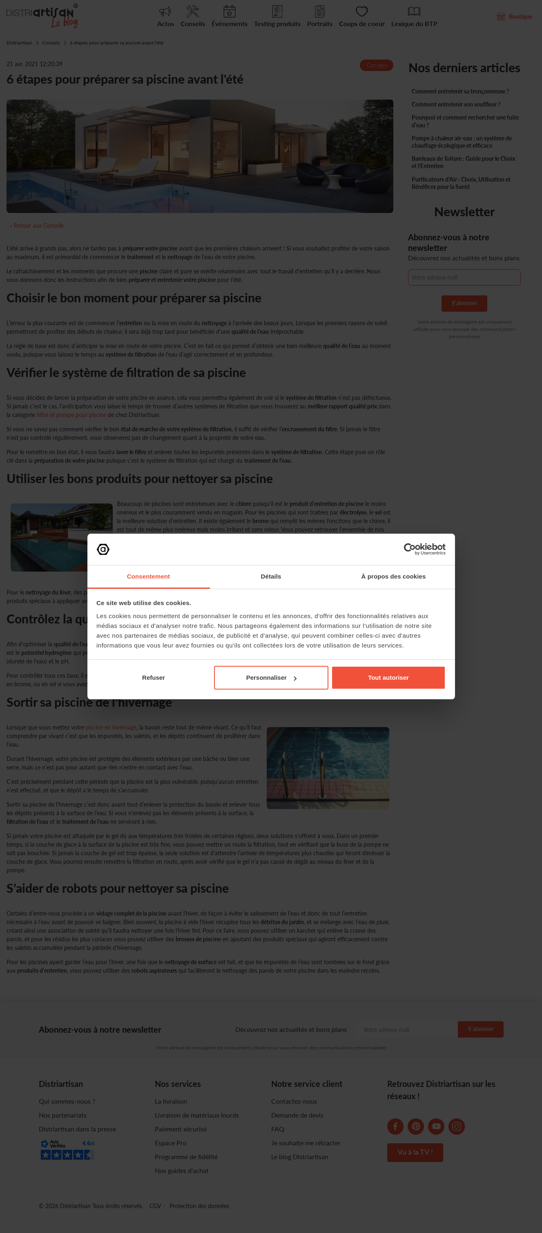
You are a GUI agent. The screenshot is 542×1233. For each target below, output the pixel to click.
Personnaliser (271, 677)
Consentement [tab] (148, 576)
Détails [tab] (271, 576)
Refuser (153, 677)
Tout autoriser (388, 677)
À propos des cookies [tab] (393, 576)
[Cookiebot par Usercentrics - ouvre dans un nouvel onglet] (410, 549)
